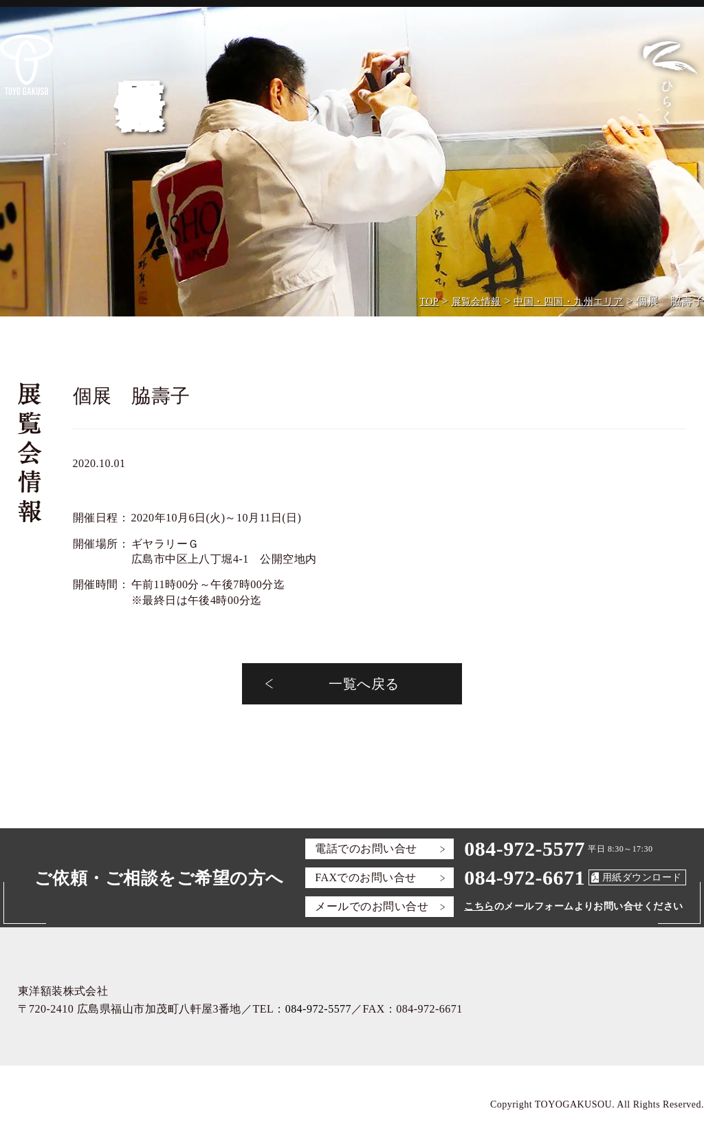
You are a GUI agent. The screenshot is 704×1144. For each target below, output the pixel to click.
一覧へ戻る (364, 683)
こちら (479, 906)
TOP (429, 301)
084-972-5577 (524, 848)
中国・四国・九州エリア (568, 301)
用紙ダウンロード (642, 877)
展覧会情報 (476, 301)
